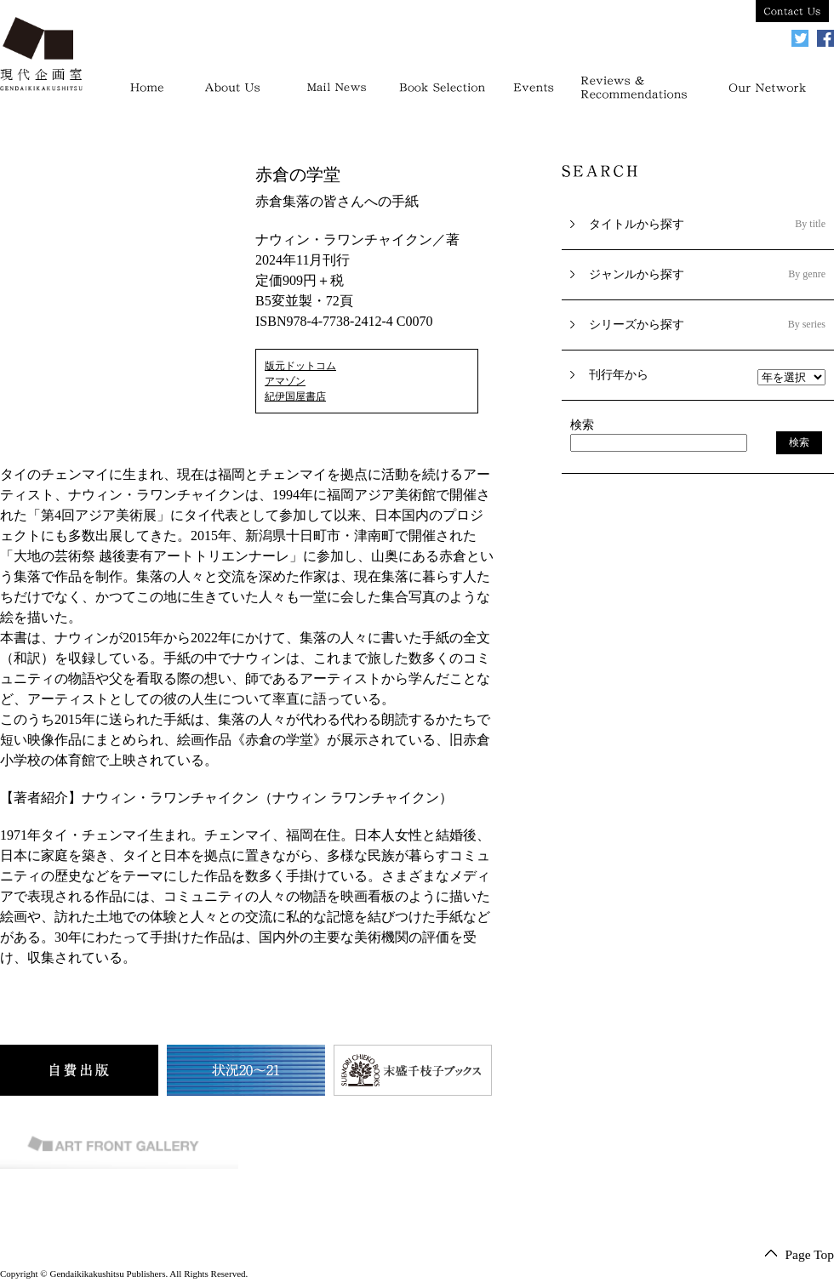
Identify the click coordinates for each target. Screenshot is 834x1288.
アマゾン (285, 381)
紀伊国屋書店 (295, 396)
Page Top (809, 1254)
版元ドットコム (300, 366)
